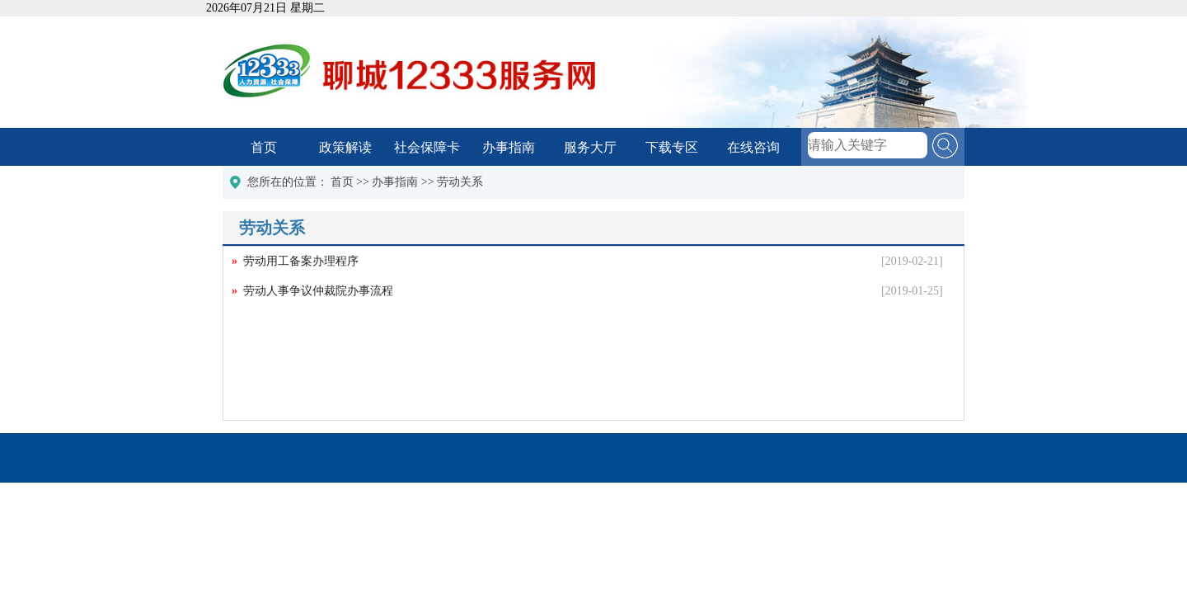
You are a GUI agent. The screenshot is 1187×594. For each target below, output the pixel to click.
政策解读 (345, 147)
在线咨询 (753, 147)
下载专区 (671, 147)
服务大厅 (590, 147)
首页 (264, 147)
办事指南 (508, 147)
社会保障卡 (427, 147)
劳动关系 (460, 182)
